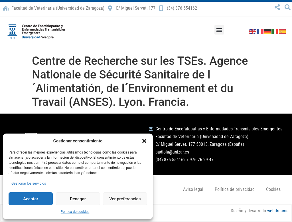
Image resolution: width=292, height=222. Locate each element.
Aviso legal (193, 189)
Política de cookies (75, 212)
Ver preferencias (125, 198)
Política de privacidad (235, 189)
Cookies (273, 189)
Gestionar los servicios (28, 183)
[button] (144, 141)
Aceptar (30, 198)
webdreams (277, 210)
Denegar (78, 198)
